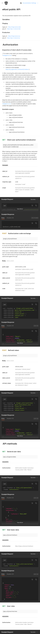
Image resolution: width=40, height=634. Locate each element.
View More (20, 209)
